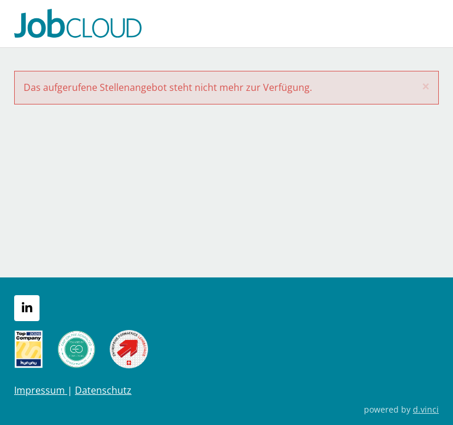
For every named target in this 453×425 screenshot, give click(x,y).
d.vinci (426, 409)
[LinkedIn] (27, 308)
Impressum (40, 390)
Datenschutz (103, 390)
